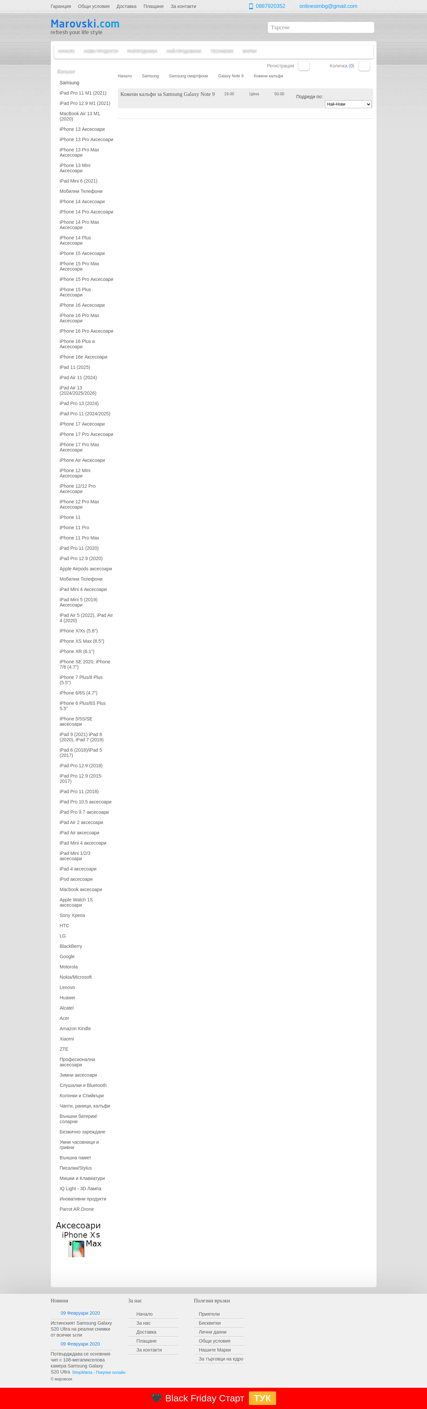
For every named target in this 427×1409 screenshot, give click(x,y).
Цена (254, 94)
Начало (66, 51)
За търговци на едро (221, 1359)
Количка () (342, 65)
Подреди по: (309, 96)
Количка (364, 66)
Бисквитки (210, 1323)
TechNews (221, 51)
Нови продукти (101, 51)
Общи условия (215, 1341)
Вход (303, 65)
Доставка (147, 1332)
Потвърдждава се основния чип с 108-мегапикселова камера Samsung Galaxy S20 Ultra (80, 1362)
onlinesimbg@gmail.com (328, 6)
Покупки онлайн (111, 1372)
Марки (250, 51)
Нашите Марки (215, 1350)
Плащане (147, 1341)
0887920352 (270, 6)
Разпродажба (142, 51)
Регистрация (280, 65)
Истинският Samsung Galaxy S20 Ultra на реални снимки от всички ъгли (81, 1329)
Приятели (209, 1314)
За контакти (149, 1350)
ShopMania (82, 1372)
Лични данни (213, 1332)
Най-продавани (184, 51)
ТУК (262, 1398)
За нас (144, 1323)
